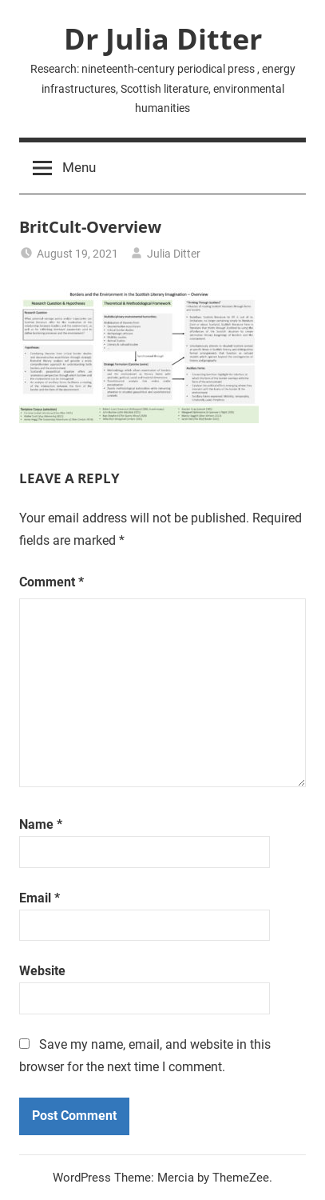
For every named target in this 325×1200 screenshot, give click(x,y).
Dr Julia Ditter (163, 38)
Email (39, 898)
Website (42, 970)
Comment (51, 582)
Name (40, 824)
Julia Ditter (173, 253)
